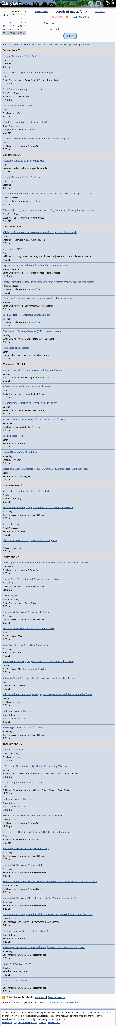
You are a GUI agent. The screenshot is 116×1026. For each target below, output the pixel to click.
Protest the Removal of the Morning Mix (23, 160)
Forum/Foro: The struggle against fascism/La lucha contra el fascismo (38, 661)
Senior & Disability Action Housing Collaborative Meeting (32, 369)
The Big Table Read (13, 435)
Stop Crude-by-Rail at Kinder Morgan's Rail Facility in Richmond (36, 832)
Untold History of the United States (20, 452)
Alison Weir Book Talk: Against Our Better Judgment (30, 540)
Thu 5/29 (63, 44)
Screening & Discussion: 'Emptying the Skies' (26, 612)
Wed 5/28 (52, 44)
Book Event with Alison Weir (17, 963)
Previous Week (41, 12)
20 (11, 29)
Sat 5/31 (84, 44)
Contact (42, 1022)
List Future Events (80, 17)
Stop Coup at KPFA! (13, 248)
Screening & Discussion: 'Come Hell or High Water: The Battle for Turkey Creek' (44, 947)
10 (24, 22)
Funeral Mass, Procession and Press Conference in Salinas (32, 579)
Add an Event (57, 17)
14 (14, 26)
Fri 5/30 (74, 44)
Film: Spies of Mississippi (16, 347)
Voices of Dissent (11, 524)
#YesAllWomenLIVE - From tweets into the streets (28, 628)
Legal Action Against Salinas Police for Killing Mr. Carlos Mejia (35, 265)
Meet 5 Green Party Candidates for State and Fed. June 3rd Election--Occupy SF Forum (47, 193)
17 (24, 26)
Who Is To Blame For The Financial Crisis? (25, 122)
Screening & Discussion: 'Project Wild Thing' (26, 848)
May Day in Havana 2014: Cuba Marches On (25, 645)
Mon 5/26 (29, 44)
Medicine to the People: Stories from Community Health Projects (36, 138)
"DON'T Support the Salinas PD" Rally (22, 782)
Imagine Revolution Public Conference (22, 177)
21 (14, 29)
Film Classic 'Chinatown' (15, 980)
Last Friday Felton (12, 595)
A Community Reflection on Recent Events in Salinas (30, 402)
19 (7, 29)
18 (4, 29)
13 (11, 26)
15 (18, 26)
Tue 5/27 (40, 44)
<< (4, 11)
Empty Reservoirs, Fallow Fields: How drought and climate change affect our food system (48, 281)
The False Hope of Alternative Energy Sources (26, 314)
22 (18, 29)
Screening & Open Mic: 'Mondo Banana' (23, 727)
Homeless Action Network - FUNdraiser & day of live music (33, 815)
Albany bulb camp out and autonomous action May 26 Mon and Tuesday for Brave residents (49, 210)
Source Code (54, 1022)
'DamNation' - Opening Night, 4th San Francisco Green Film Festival (38, 507)
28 (14, 33)
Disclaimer (7, 1022)
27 (11, 33)
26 (7, 33)
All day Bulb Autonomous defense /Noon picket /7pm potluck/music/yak (40, 232)
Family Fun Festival (13, 749)
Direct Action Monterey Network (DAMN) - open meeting (32, 331)
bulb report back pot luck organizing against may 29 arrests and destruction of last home (47, 694)
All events (40, 997)
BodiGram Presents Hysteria (17, 710)
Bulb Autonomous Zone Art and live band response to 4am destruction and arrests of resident (50, 881)
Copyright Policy (21, 1022)
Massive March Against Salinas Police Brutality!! (28, 72)
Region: (50, 29)
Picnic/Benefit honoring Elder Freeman (22, 89)
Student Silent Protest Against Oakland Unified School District (34, 419)
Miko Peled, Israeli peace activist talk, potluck (26, 491)
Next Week (99, 12)
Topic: (47, 23)
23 (21, 29)
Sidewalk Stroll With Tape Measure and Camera (27, 386)
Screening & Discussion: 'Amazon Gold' (23, 865)
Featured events (56, 997)
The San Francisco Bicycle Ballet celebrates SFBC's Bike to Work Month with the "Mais (48, 914)
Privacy (33, 1022)
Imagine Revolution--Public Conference (23, 56)
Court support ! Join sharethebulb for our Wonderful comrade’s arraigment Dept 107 (45, 562)
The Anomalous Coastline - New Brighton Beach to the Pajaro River (37, 298)
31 (24, 33)
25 (4, 33)
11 (4, 26)
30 (21, 33)
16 (21, 26)
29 (18, 33)
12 (7, 26)
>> (24, 11)
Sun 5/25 (17, 44)
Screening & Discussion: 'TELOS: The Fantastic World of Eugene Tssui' (39, 898)
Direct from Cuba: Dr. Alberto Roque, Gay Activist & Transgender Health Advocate (45, 468)
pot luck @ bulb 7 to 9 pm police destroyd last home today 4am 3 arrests (39, 678)
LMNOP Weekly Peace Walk (17, 105)
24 (24, 29)
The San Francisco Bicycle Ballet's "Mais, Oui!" (27, 931)
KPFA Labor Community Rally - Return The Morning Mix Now (35, 766)
